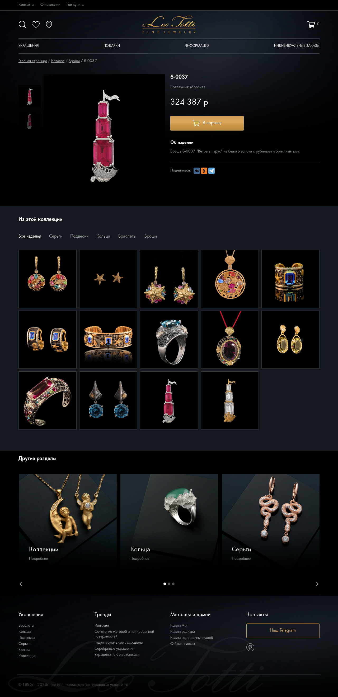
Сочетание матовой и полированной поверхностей (124, 634)
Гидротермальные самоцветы (119, 643)
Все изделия (29, 236)
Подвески (79, 236)
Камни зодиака (182, 632)
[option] (29, 96)
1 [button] (164, 584)
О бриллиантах (182, 644)
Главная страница (32, 61)
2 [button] (169, 584)
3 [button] (173, 584)
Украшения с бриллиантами (117, 655)
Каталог (57, 61)
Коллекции (27, 656)
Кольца (103, 236)
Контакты (26, 5)
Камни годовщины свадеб (191, 638)
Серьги (55, 236)
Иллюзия (102, 626)
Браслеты (127, 236)
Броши (74, 61)
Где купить (75, 5)
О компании (50, 5)
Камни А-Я (178, 626)
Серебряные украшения (114, 649)
